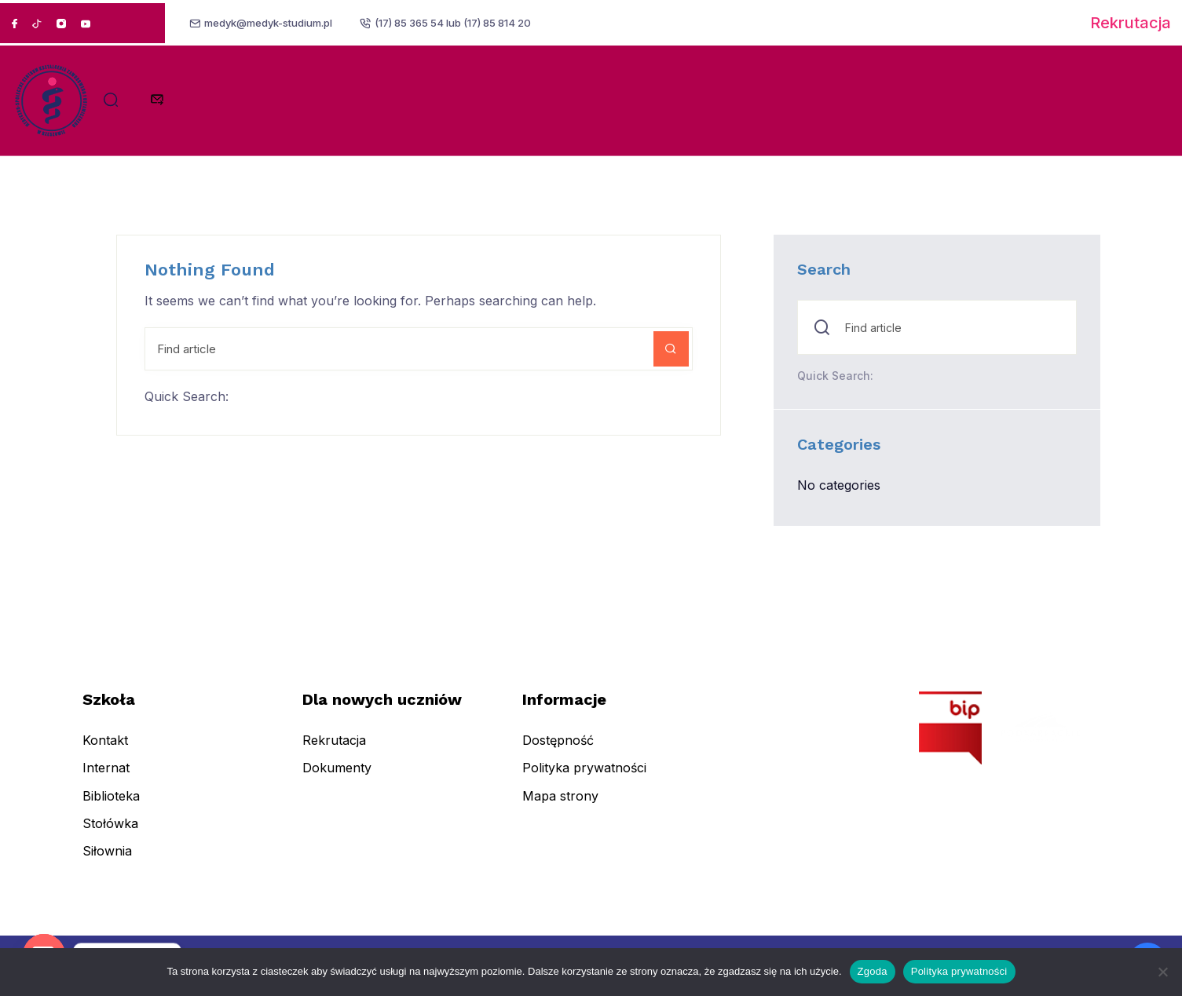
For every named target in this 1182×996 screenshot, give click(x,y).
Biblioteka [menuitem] (111, 806)
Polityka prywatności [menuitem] (584, 778)
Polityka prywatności (959, 971)
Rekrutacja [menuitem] (334, 751)
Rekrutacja (1130, 22)
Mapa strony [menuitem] (560, 806)
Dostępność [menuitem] (558, 751)
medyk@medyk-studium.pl (271, 22)
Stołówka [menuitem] (110, 833)
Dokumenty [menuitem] (336, 778)
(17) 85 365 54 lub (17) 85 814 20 (456, 22)
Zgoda (872, 971)
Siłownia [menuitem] (107, 862)
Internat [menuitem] (106, 778)
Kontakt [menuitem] (105, 751)
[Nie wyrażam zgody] (1162, 972)
